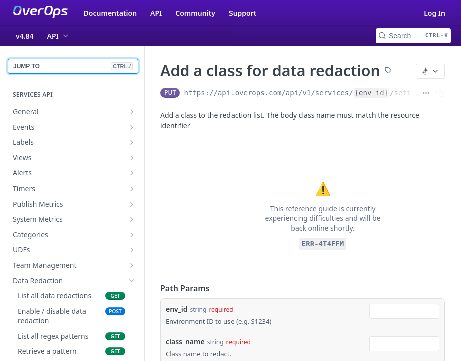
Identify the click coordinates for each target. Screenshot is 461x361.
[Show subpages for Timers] (132, 189)
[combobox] (404, 311)
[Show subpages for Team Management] (132, 265)
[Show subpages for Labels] (132, 142)
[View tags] (388, 71)
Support (243, 13)
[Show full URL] (426, 93)
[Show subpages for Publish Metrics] (132, 204)
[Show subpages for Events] (132, 127)
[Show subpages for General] (132, 112)
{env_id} (371, 93)
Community (195, 13)
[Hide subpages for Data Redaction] (132, 281)
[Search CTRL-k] (413, 35)
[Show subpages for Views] (132, 158)
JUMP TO (73, 66)
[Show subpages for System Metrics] (132, 219)
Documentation (110, 13)
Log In (434, 13)
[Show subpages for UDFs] (132, 250)
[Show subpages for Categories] (132, 235)
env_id (176, 309)
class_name (185, 341)
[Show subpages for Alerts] (132, 173)
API (156, 13)
